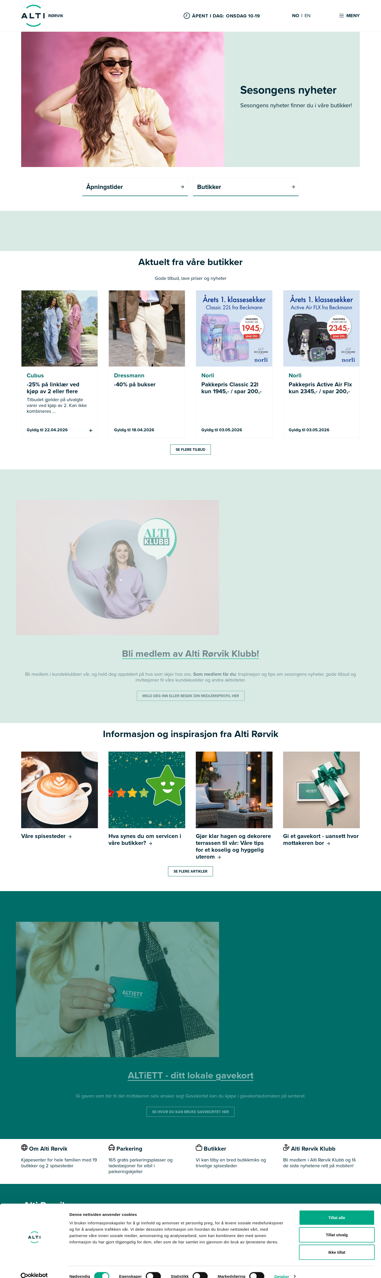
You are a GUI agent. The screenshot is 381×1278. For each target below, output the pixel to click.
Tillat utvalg (337, 1226)
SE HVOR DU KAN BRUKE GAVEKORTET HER (190, 1112)
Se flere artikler (190, 871)
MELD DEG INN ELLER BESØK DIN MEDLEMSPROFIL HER (190, 696)
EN (308, 15)
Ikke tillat (336, 1243)
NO (295, 15)
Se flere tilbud (190, 449)
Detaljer (281, 1267)
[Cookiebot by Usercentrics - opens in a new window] (34, 1268)
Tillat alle (336, 1208)
